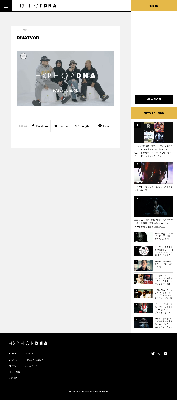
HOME (12, 353)
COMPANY (31, 366)
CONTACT (30, 353)
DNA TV (13, 359)
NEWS (12, 366)
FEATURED (14, 372)
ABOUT (13, 378)
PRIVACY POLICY (34, 359)
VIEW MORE (154, 99)
